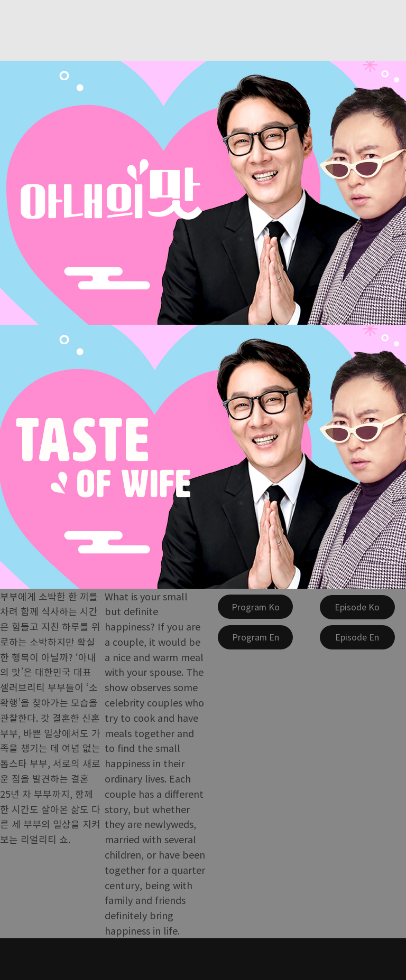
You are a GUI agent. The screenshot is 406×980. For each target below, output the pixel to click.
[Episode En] (357, 637)
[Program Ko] (255, 607)
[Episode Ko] (357, 607)
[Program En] (255, 637)
